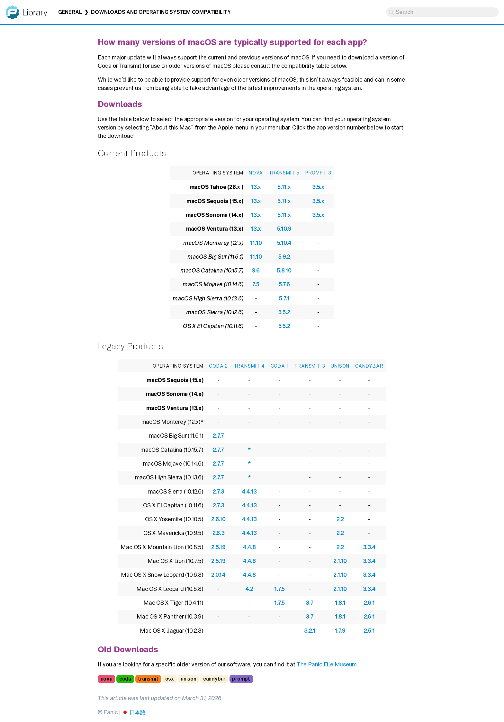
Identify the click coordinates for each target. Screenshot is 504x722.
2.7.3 (218, 491)
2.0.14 (218, 575)
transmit (148, 679)
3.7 (309, 603)
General (70, 12)
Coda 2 (218, 366)
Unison (340, 366)
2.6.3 (218, 533)
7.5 (255, 284)
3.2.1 (309, 631)
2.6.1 (369, 603)
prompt (241, 679)
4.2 (249, 589)
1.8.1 (340, 603)
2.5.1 (369, 631)
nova (107, 679)
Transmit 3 (309, 366)
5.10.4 (284, 243)
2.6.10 (218, 519)
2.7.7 (218, 435)
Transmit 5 (284, 172)
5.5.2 (284, 312)
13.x (256, 187)
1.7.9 (340, 631)
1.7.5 (279, 589)
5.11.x (284, 187)
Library (34, 12)
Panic (12, 9)
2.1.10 (340, 561)
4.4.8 (249, 547)
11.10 (256, 243)
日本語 (138, 712)
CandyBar (369, 366)
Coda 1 (280, 366)
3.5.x (318, 187)
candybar (214, 679)
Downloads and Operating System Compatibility (160, 12)
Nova (256, 172)
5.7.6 (284, 284)
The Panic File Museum (327, 664)
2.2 (340, 519)
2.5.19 (218, 547)
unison (188, 679)
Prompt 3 (318, 172)
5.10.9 (284, 229)
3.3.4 (369, 547)
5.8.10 (284, 270)
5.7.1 (284, 298)
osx (169, 679)
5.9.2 (284, 257)
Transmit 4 (249, 366)
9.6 (255, 270)
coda (125, 679)
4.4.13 (249, 491)
